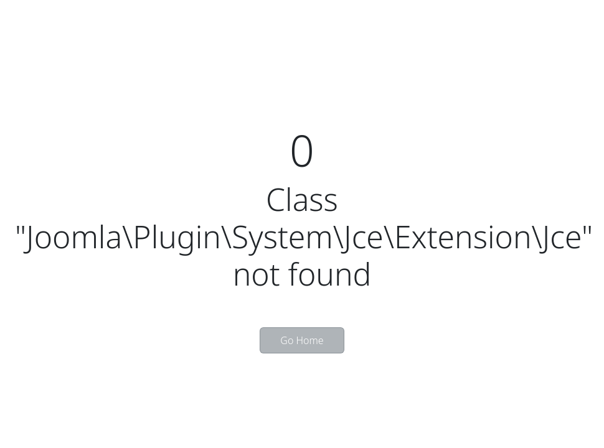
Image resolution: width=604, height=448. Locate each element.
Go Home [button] (301, 340)
